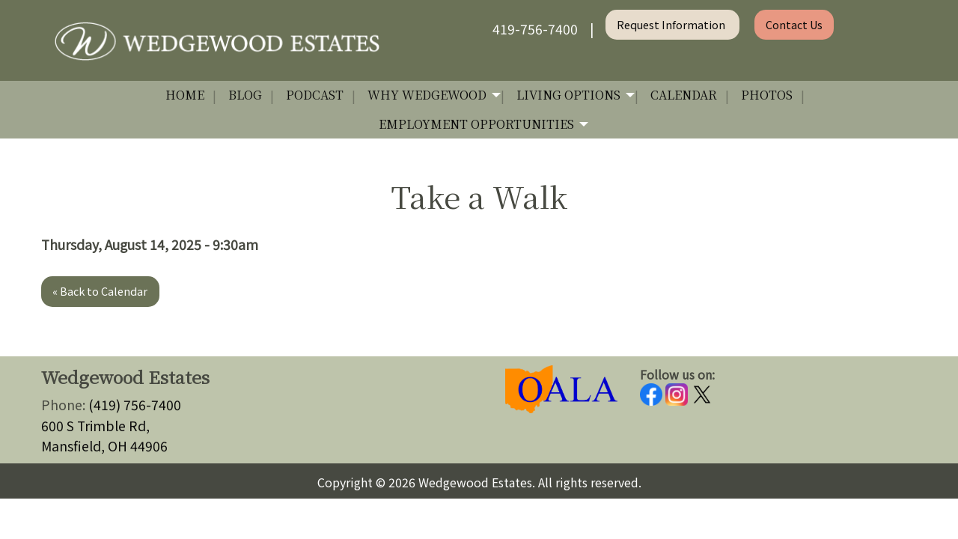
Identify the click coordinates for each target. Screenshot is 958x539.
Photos (767, 94)
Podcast (315, 94)
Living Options (568, 94)
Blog (245, 94)
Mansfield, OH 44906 (104, 445)
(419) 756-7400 (134, 404)
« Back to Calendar (99, 291)
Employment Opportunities (476, 124)
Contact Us (794, 24)
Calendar (683, 94)
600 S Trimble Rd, (95, 425)
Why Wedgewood (426, 94)
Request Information (672, 24)
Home (184, 94)
